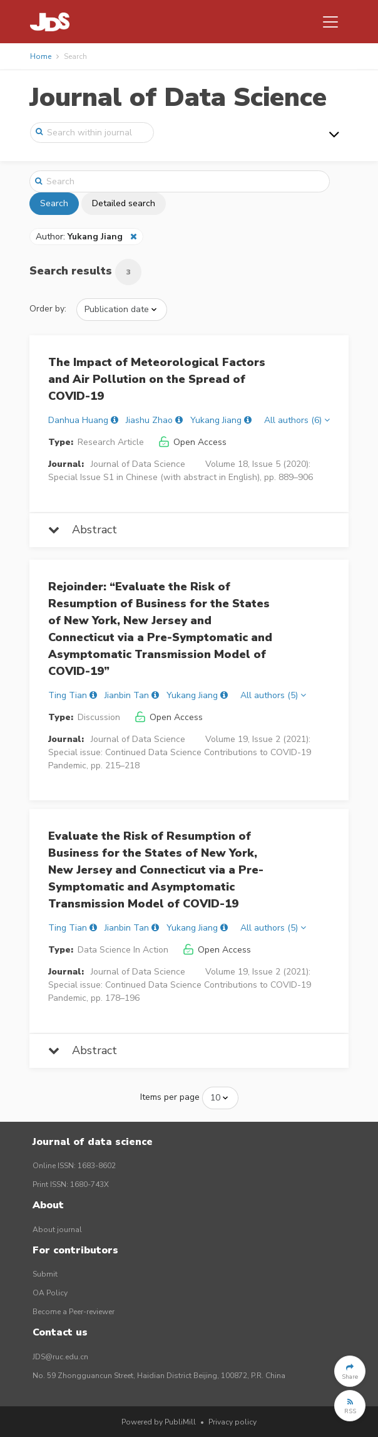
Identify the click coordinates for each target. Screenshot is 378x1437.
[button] (349, 1371)
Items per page (170, 1097)
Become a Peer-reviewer (74, 1312)
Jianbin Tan (127, 695)
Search (54, 203)
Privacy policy (232, 1422)
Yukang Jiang (216, 420)
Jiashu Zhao (149, 420)
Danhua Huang (78, 420)
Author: (80, 237)
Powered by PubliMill (158, 1422)
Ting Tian (67, 695)
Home (40, 56)
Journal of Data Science (178, 97)
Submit (45, 1274)
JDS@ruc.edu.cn (60, 1357)
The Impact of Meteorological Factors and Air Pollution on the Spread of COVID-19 (156, 379)
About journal (57, 1230)
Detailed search (123, 203)
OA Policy (50, 1293)
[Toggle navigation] (330, 21)
